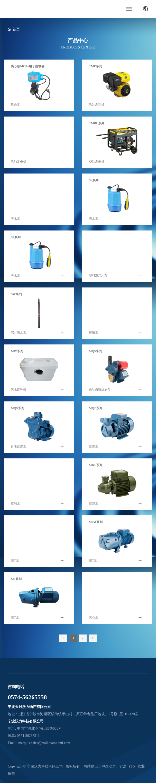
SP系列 (16, 237)
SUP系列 (17, 180)
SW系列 (16, 294)
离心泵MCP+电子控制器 (27, 66)
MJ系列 (16, 579)
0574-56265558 (27, 697)
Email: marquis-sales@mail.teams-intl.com (39, 743)
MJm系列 (96, 522)
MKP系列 (17, 465)
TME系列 (95, 66)
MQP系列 (95, 408)
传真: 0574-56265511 (24, 736)
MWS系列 (96, 237)
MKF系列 (95, 465)
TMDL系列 (96, 123)
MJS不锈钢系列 (21, 522)
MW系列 (17, 351)
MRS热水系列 (98, 294)
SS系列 (93, 180)
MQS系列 (95, 351)
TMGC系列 (18, 123)
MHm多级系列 (99, 579)
